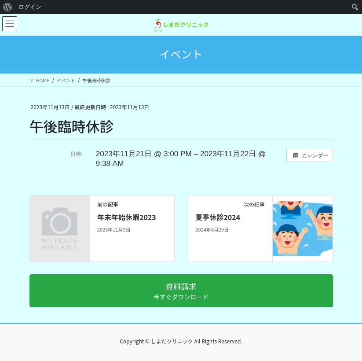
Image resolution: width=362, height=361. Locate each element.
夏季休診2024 (217, 217)
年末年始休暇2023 (126, 217)
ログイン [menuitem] (29, 7)
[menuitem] (7, 7)
